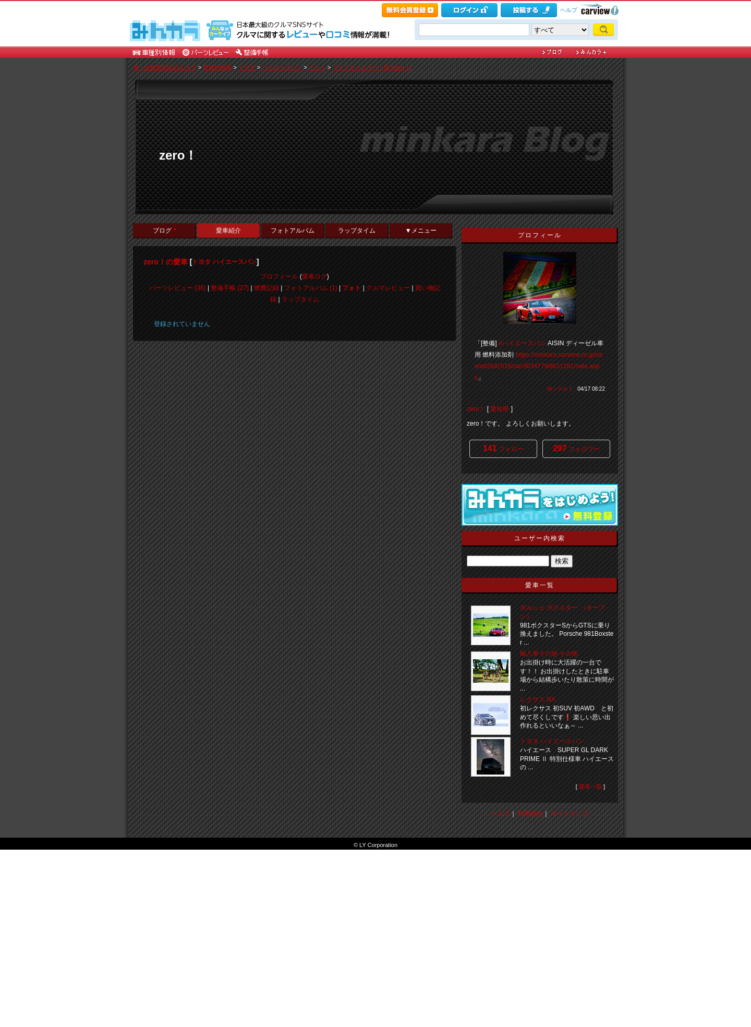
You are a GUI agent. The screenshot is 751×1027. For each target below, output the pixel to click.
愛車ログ (314, 276)
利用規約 (530, 813)
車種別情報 (217, 67)
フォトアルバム (292, 230)
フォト (317, 67)
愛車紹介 (228, 230)
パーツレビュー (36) (177, 288)
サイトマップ (569, 813)
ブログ (164, 230)
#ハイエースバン (522, 343)
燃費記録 (266, 288)
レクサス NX (537, 699)
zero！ (178, 155)
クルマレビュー (388, 288)
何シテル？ (560, 389)
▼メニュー (421, 230)
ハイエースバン (282, 67)
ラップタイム (357, 230)
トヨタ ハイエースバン (224, 262)
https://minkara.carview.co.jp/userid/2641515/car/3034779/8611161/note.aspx (538, 366)
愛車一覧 (590, 786)
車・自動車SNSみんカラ (165, 67)
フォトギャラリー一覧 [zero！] (371, 67)
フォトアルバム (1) (310, 288)
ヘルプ (568, 10)
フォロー (503, 448)
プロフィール (279, 276)
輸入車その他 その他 (549, 653)
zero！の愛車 (165, 262)
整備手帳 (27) (230, 288)
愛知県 (499, 409)
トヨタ (247, 67)
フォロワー (576, 448)
